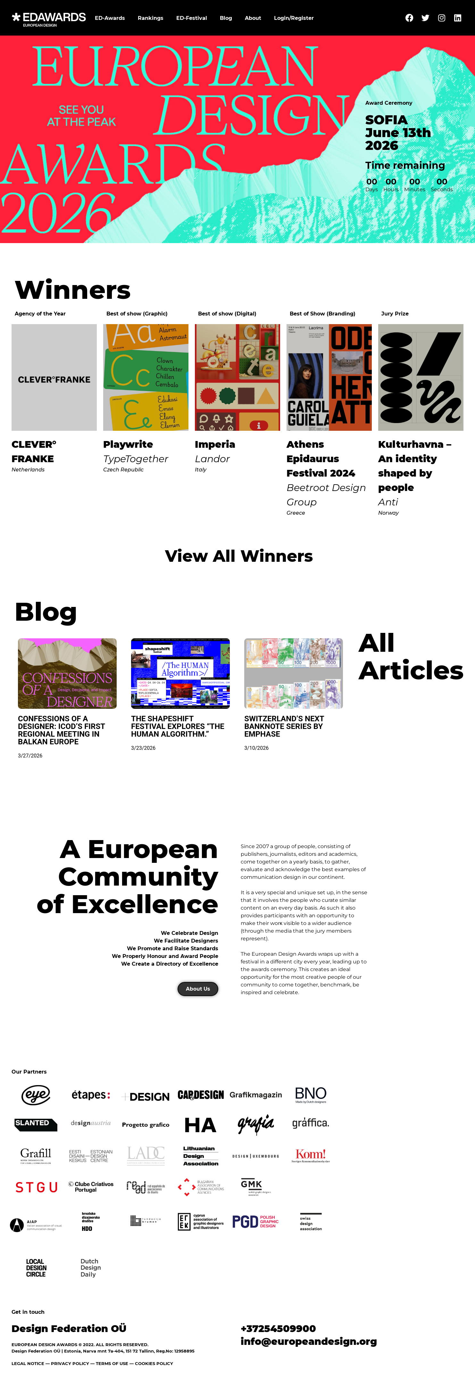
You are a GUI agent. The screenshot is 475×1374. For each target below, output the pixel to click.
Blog (226, 18)
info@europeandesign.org (309, 1341)
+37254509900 (278, 1329)
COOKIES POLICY (154, 1363)
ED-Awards (110, 18)
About (253, 18)
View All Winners (239, 556)
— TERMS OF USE (109, 1363)
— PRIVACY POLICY (66, 1363)
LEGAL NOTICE (28, 1363)
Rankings (150, 18)
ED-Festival (191, 18)
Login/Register (294, 18)
